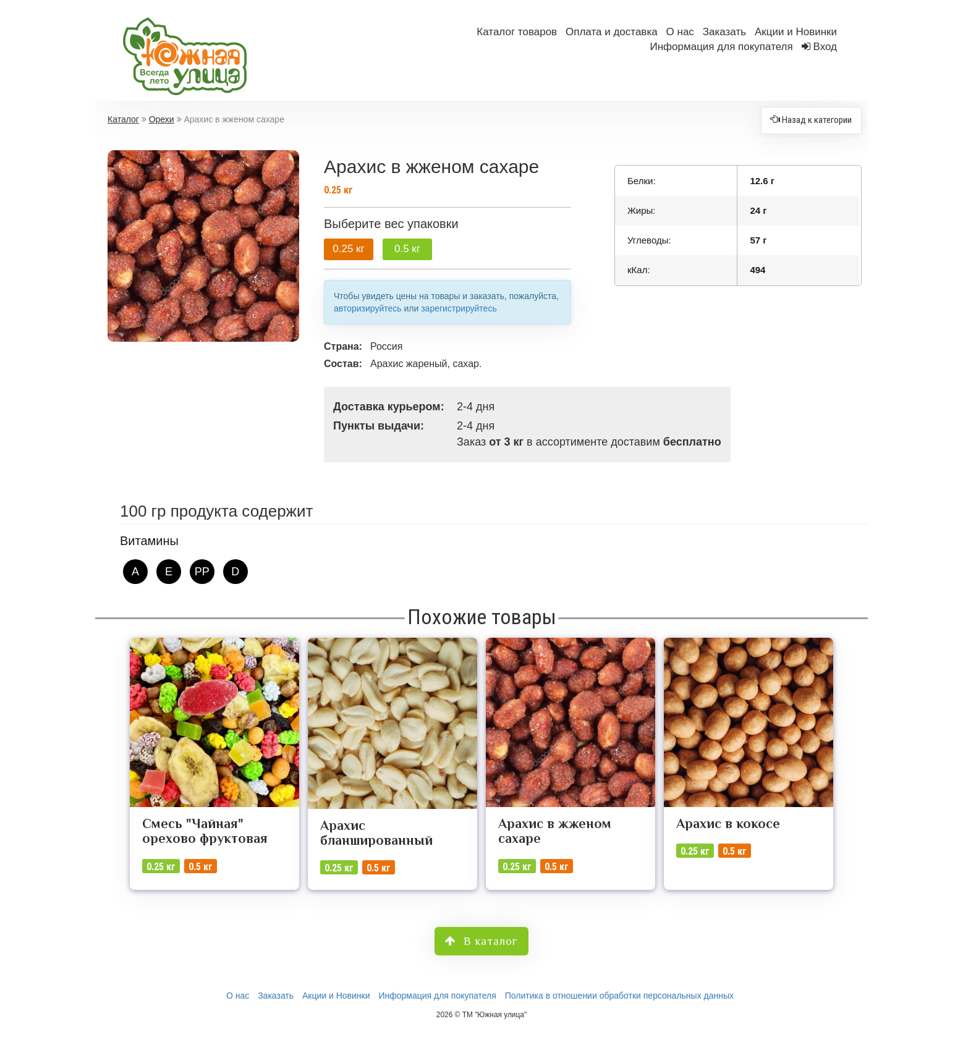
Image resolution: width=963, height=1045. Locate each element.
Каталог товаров (517, 32)
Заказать (724, 32)
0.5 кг (407, 249)
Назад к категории (811, 119)
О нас (680, 32)
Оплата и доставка (612, 32)
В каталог (481, 941)
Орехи (161, 119)
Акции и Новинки (796, 32)
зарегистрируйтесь (459, 308)
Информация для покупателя (721, 47)
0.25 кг (348, 249)
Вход (825, 47)
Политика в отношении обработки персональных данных (619, 996)
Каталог (123, 119)
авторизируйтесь (368, 308)
